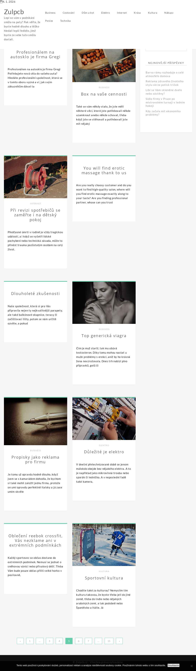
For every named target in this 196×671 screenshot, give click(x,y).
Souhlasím (173, 665)
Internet (122, 12)
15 (109, 641)
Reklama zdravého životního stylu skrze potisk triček (165, 83)
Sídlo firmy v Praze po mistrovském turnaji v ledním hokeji (165, 102)
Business (50, 12)
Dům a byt (88, 12)
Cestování (69, 12)
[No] (191, 666)
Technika (65, 20)
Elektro (105, 12)
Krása (137, 12)
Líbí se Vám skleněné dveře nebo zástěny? (164, 91)
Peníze (49, 20)
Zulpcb (14, 12)
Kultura (152, 12)
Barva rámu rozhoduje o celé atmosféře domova (165, 74)
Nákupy (168, 12)
